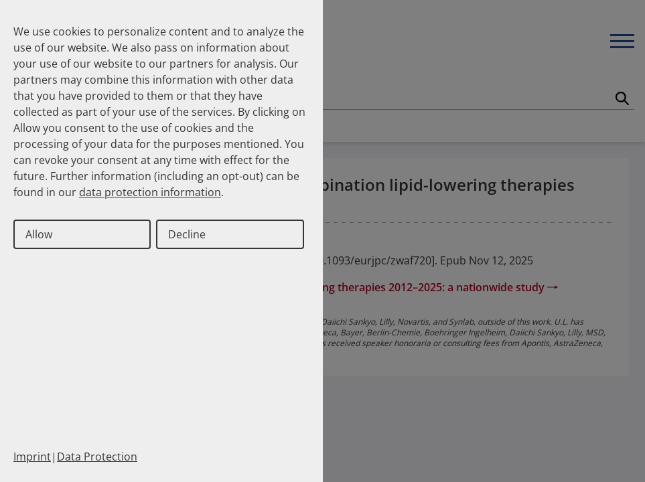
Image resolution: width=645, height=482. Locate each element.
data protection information (150, 192)
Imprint (32, 456)
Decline (187, 234)
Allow (38, 234)
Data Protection (97, 456)
